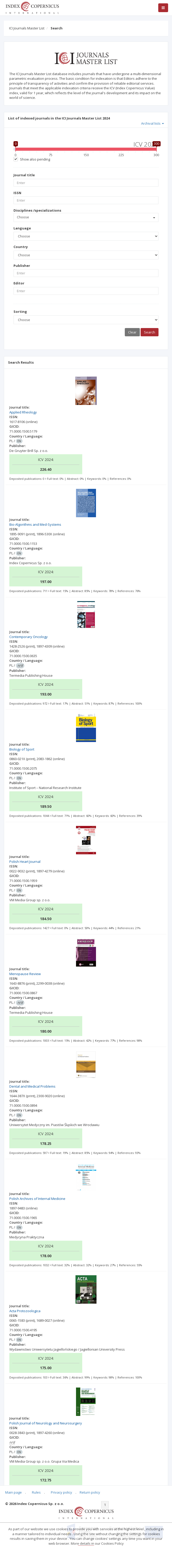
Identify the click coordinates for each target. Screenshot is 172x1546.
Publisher (21, 265)
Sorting (20, 311)
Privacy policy (61, 1492)
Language (22, 228)
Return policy (90, 1492)
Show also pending (35, 159)
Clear (132, 332)
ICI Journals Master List (26, 28)
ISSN (17, 192)
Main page (13, 1492)
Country (20, 246)
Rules (36, 1492)
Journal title (24, 175)
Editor (18, 283)
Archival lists (152, 123)
